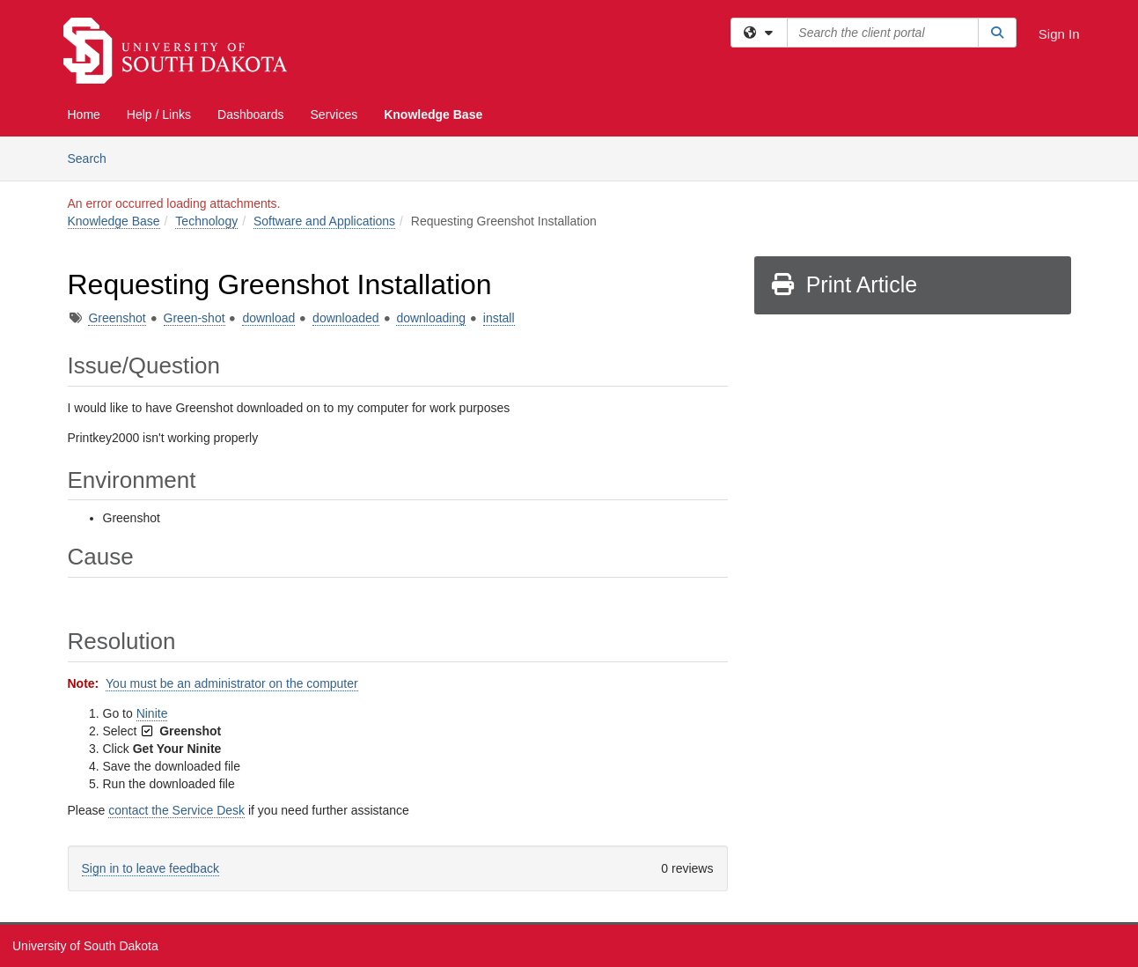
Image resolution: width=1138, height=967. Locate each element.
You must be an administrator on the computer (232, 683)
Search (94, 157)
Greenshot (116, 318)
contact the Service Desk (176, 810)
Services (334, 114)
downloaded (345, 318)
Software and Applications (324, 221)
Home (84, 114)
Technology (206, 221)
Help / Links (159, 114)
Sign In (1059, 33)
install (499, 318)
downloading (431, 318)
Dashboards (250, 114)
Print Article (843, 284)
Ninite (152, 713)
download (268, 318)
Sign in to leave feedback (150, 868)
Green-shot (194, 318)
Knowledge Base (433, 114)
